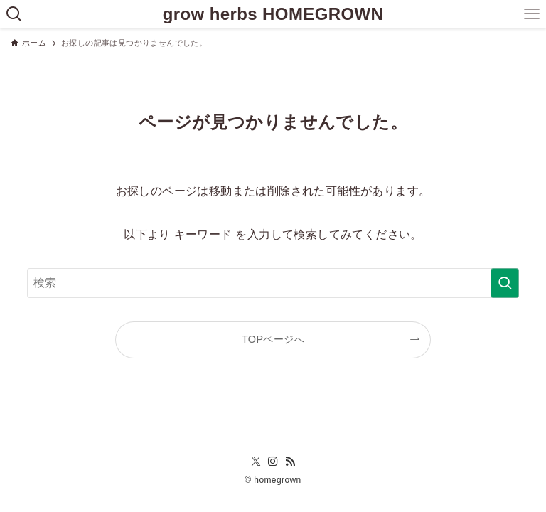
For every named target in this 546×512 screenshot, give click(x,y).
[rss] (290, 461)
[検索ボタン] (14, 14)
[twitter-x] (256, 461)
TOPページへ (273, 339)
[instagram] (273, 461)
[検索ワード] (272, 283)
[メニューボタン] (532, 14)
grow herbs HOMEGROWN (273, 14)
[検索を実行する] (505, 283)
